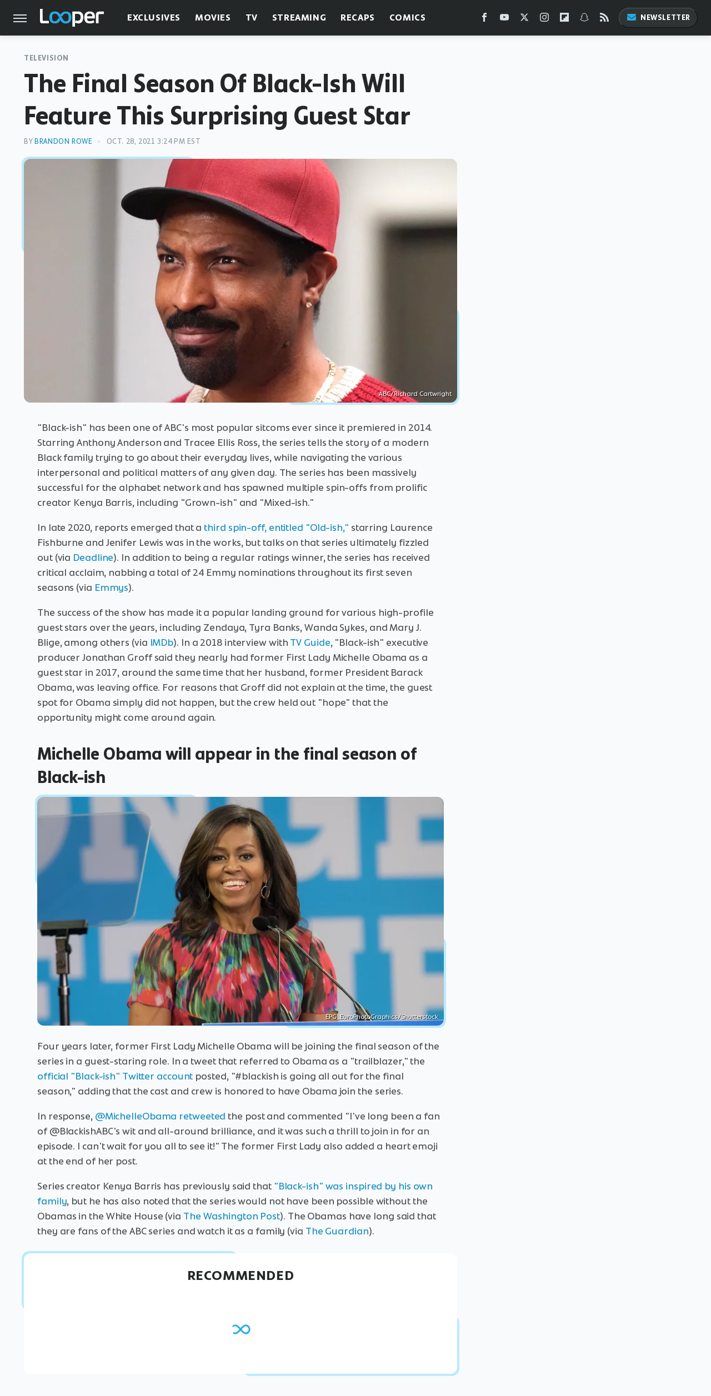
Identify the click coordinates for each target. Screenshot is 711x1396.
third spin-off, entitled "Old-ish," (276, 527)
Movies (213, 17)
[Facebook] (484, 19)
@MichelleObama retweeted (160, 1116)
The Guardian (337, 1231)
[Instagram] (544, 19)
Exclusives (154, 17)
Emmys (111, 587)
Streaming (299, 17)
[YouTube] (504, 19)
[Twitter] (524, 19)
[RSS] (604, 19)
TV (252, 17)
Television (46, 58)
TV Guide (310, 642)
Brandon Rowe (63, 141)
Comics (407, 17)
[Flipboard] (564, 19)
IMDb (162, 642)
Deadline (93, 557)
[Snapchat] (584, 19)
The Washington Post (231, 1216)
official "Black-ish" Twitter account (115, 1076)
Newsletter (658, 17)
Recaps (358, 17)
